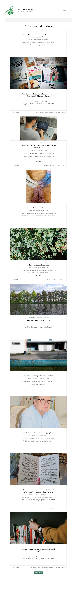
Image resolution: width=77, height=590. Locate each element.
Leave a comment (16, 53)
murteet (43, 567)
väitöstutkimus (62, 112)
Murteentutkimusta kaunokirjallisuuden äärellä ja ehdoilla (38, 550)
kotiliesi (43, 112)
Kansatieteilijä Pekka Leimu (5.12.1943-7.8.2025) (38, 433)
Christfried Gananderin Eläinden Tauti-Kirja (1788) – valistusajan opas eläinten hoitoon (38, 491)
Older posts (38, 572)
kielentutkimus (48, 53)
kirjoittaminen (45, 165)
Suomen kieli (39, 31)
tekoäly (63, 165)
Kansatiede (34, 429)
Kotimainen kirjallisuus (31, 317)
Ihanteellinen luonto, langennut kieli (38, 320)
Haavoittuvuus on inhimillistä (38, 208)
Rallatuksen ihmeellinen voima (38, 265)
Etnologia (34, 372)
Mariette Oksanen (44, 39)
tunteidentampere (61, 224)
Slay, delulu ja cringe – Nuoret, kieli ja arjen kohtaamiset (38, 36)
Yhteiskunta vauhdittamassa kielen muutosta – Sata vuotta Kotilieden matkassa (38, 95)
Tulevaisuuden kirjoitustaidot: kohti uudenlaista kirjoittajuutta (38, 146)
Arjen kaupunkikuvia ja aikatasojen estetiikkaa (38, 376)
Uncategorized (45, 31)
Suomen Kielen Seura (26, 9)
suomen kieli (62, 53)
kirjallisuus (49, 508)
